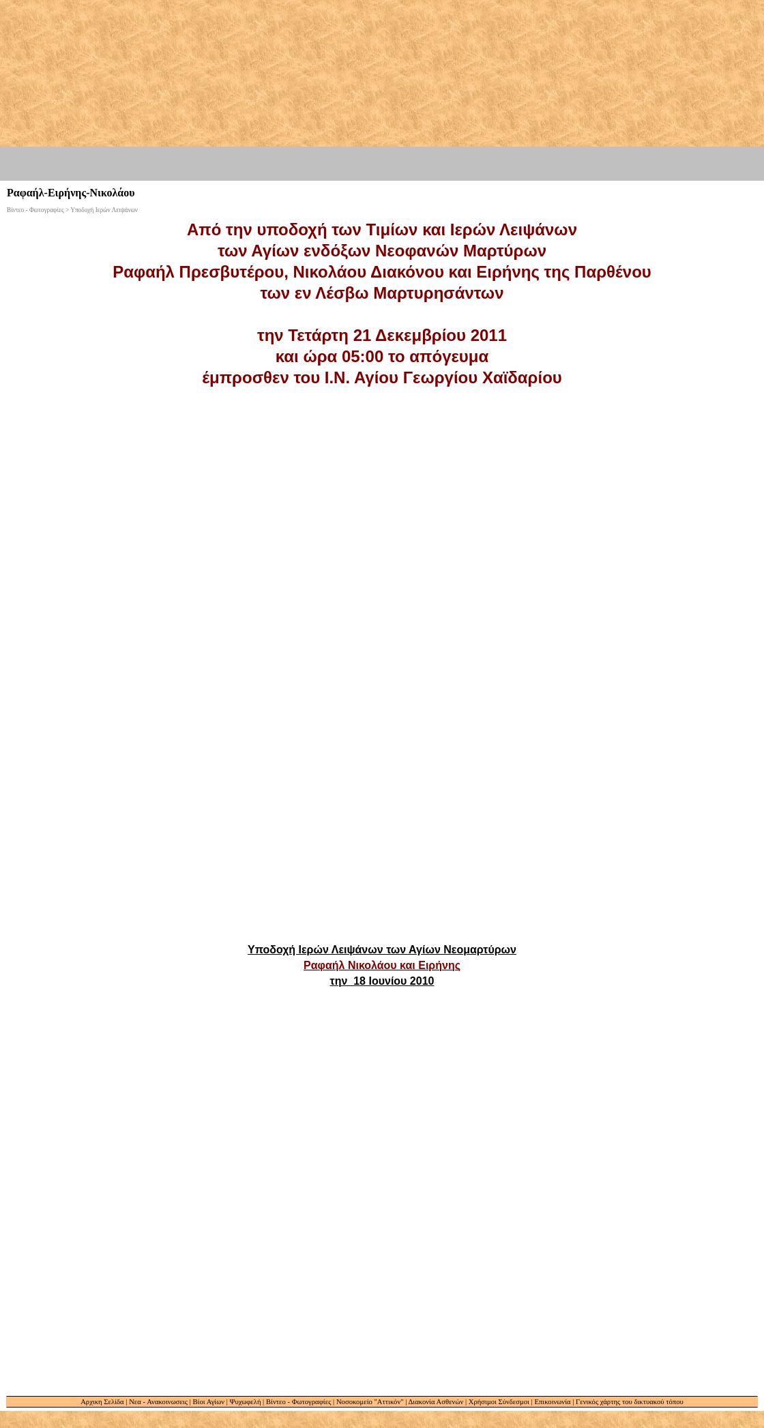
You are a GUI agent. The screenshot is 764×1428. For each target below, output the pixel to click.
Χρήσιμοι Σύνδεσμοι (499, 1401)
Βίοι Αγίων (208, 1401)
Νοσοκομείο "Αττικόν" (370, 1401)
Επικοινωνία (552, 1401)
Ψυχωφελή (245, 1401)
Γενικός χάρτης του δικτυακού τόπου (630, 1401)
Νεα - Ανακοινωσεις (158, 1401)
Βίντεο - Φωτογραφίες (299, 1401)
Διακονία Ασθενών (435, 1401)
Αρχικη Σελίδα (102, 1401)
